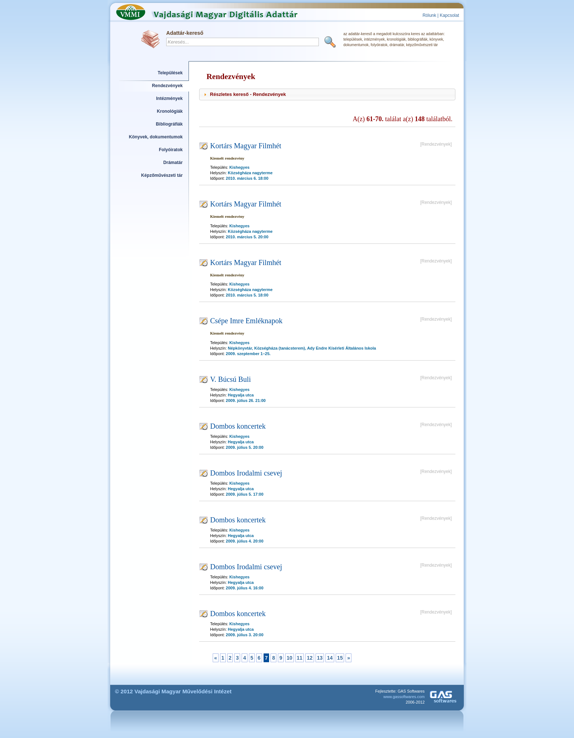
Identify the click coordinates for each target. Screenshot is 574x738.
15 (340, 658)
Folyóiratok (171, 149)
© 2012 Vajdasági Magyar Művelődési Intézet (173, 691)
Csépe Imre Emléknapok (246, 321)
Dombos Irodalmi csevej (246, 473)
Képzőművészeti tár (162, 175)
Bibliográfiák (169, 124)
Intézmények (169, 98)
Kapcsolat (449, 15)
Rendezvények (167, 85)
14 (330, 658)
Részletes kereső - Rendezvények (248, 94)
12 (310, 658)
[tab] (327, 94)
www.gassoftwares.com (404, 696)
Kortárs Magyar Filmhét (245, 146)
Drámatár (173, 162)
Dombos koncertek (238, 426)
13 (320, 658)
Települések (170, 72)
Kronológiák (170, 111)
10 (289, 658)
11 (300, 658)
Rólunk (429, 15)
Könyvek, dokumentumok (156, 136)
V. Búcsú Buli (230, 379)
